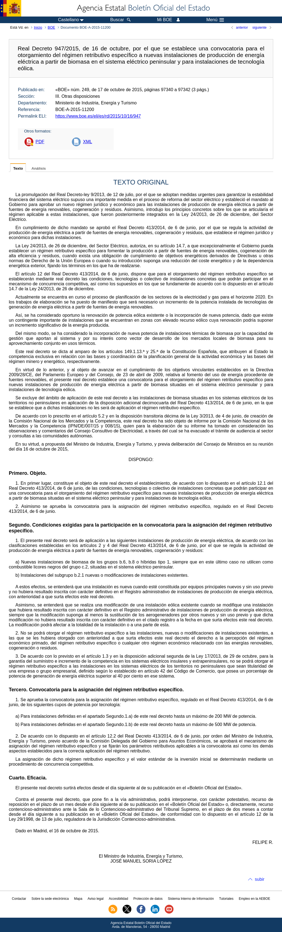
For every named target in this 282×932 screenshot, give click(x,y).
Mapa (78, 899)
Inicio (38, 27)
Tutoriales (226, 899)
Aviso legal (96, 899)
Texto (18, 168)
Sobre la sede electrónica (50, 899)
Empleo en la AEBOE (254, 899)
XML (87, 141)
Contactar (19, 899)
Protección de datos (147, 899)
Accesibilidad (118, 899)
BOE (51, 27)
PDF (40, 141)
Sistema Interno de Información (191, 899)
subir (259, 879)
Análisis (38, 168)
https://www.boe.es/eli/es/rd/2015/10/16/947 (98, 116)
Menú (215, 20)
